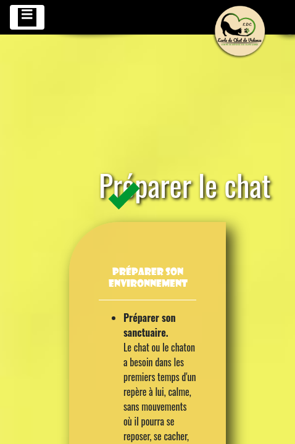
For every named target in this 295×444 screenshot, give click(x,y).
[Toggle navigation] (27, 17)
